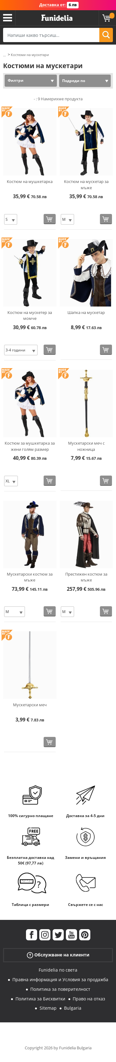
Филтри (16, 80)
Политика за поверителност (60, 989)
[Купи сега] (50, 219)
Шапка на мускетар (86, 312)
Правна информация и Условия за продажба (60, 979)
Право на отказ (89, 999)
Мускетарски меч (30, 704)
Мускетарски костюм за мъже (30, 577)
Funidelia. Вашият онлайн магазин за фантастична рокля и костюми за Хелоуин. (56, 18)
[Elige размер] (10, 219)
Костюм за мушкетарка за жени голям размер (30, 446)
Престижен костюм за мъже (86, 577)
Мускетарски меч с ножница (86, 446)
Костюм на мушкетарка (30, 181)
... (4, 55)
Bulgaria (72, 1008)
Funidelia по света (58, 970)
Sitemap (48, 1008)
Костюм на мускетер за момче (29, 315)
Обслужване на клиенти (58, 955)
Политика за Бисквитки (40, 999)
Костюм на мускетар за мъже (86, 184)
